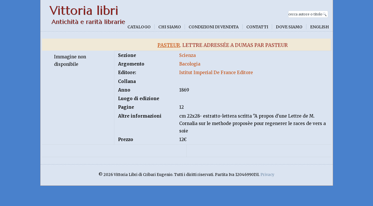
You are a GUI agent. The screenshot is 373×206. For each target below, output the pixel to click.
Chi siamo (169, 26)
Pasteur (168, 45)
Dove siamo (289, 26)
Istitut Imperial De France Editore (216, 72)
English (319, 26)
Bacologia (189, 64)
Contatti (257, 26)
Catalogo (139, 26)
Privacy (267, 174)
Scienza (187, 55)
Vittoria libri (83, 10)
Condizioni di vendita (214, 26)
